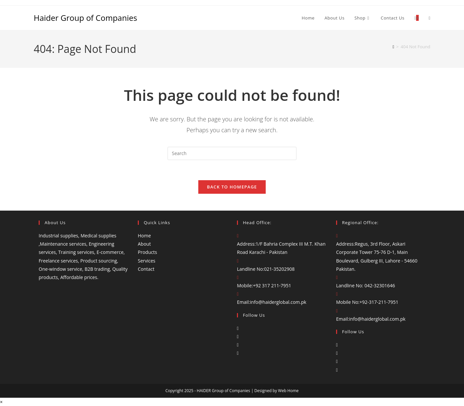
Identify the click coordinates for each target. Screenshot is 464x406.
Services (146, 261)
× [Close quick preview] (1, 402)
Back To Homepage (232, 187)
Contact (146, 269)
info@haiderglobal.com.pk (278, 302)
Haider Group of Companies (85, 17)
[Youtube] (238, 353)
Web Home (288, 390)
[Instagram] (238, 336)
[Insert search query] (232, 153)
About (144, 244)
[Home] (393, 47)
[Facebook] (238, 328)
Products (147, 252)
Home (144, 235)
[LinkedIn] (238, 345)
